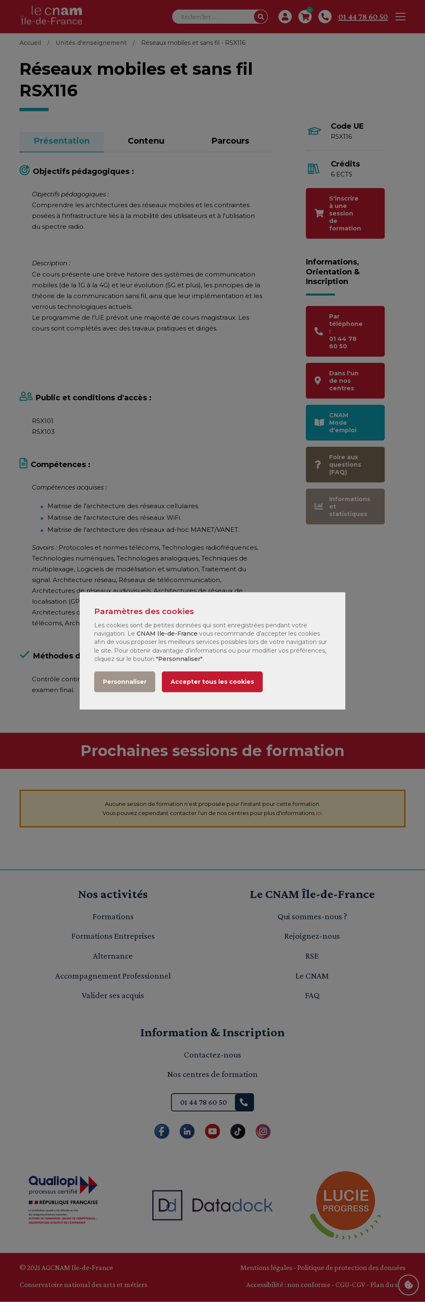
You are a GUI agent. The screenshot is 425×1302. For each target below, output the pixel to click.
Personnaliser (125, 682)
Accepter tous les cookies (212, 682)
